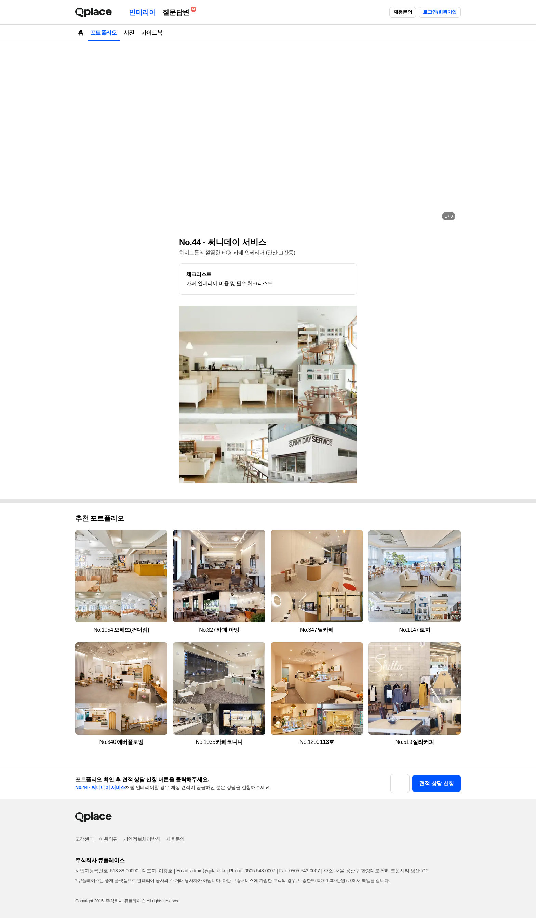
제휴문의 (402, 12)
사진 (129, 33)
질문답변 (177, 11)
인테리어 (142, 12)
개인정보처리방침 (142, 839)
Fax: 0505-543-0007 (299, 871)
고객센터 (84, 839)
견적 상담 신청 (436, 783)
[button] (87, 133)
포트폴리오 (103, 33)
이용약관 (108, 839)
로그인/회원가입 (440, 12)
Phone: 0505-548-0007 (252, 871)
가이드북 (151, 33)
